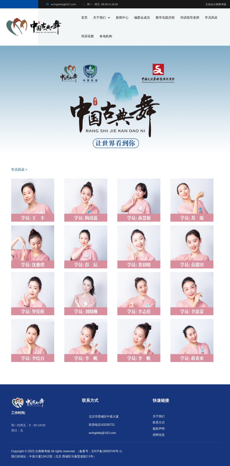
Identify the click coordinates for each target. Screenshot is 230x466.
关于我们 (101, 17)
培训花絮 (87, 36)
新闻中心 (122, 17)
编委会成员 (142, 17)
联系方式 (159, 422)
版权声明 (159, 428)
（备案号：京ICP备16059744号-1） (100, 451)
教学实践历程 (165, 17)
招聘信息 (159, 434)
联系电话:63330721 (98, 424)
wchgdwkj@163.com (99, 433)
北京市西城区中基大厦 (100, 416)
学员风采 (211, 17)
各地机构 (105, 36)
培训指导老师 (189, 17)
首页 (84, 17)
